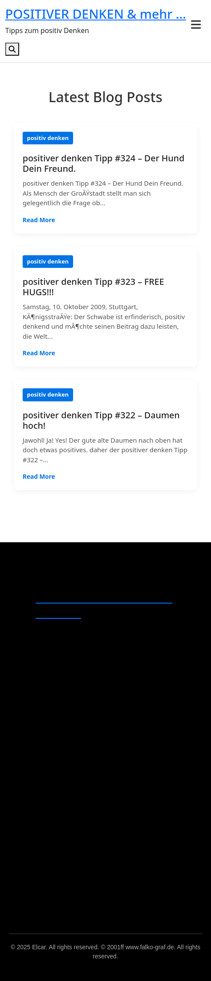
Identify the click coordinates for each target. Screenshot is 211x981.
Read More (39, 220)
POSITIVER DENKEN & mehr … (95, 14)
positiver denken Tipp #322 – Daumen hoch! (101, 420)
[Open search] (12, 49)
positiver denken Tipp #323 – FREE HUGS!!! (93, 287)
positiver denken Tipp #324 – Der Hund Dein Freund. (103, 163)
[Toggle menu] (196, 24)
